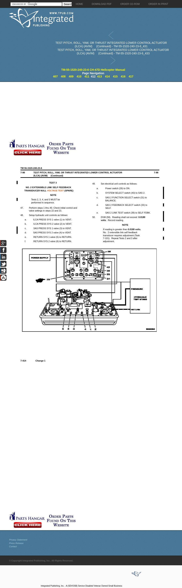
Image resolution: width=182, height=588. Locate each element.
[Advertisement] (95, 110)
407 (55, 76)
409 (71, 76)
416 (123, 76)
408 (63, 76)
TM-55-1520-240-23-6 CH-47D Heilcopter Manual (93, 69)
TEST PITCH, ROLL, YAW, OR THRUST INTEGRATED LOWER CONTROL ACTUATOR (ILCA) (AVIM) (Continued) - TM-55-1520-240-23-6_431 (111, 44)
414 (107, 76)
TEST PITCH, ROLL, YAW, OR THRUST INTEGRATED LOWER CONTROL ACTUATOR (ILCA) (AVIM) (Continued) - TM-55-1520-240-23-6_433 (113, 51)
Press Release (16, 543)
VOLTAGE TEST (55, 190)
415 (115, 76)
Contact (13, 546)
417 (131, 76)
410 (79, 76)
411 (87, 76)
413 (99, 76)
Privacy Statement (18, 540)
